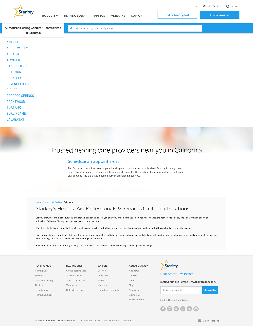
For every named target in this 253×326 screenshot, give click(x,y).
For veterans (41, 290)
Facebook (163, 309)
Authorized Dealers (53, 202)
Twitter (176, 309)
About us (134, 270)
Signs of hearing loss (76, 280)
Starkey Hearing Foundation (174, 300)
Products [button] (48, 15)
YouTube (182, 309)
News (132, 280)
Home (39, 202)
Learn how (103, 275)
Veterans (119, 15)
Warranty (102, 285)
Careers (133, 275)
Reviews (39, 275)
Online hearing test (177, 15)
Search (232, 6)
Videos (101, 280)
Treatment (71, 285)
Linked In (189, 309)
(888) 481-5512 (207, 6)
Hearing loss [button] (74, 15)
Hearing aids (41, 270)
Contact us (134, 294)
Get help (102, 270)
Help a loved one (75, 290)
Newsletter (134, 290)
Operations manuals (108, 290)
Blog (131, 285)
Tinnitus (99, 15)
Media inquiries (137, 299)
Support (138, 15)
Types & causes (74, 275)
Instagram (169, 309)
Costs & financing (44, 280)
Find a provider (219, 15)
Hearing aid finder (44, 294)
